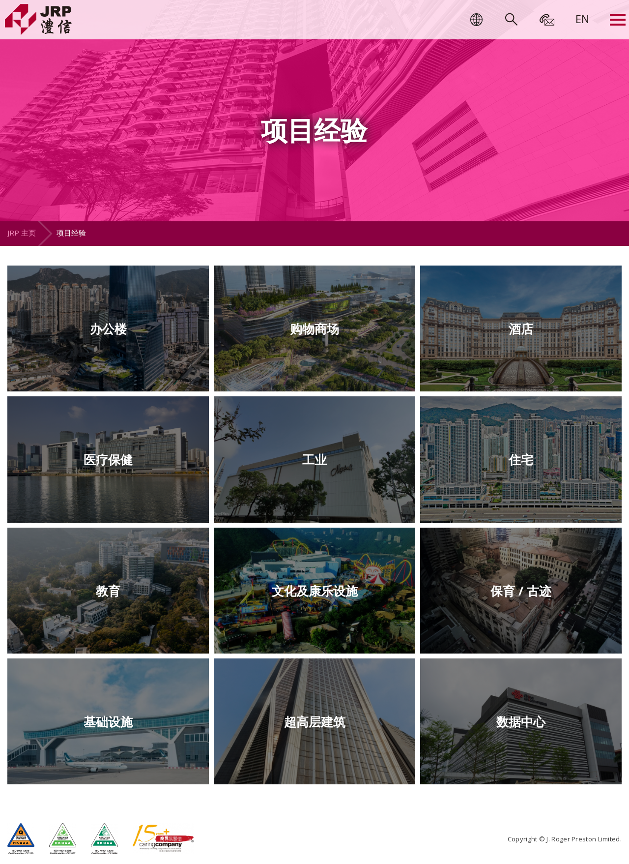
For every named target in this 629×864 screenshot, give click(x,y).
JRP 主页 (21, 233)
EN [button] (582, 19)
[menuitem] (582, 19)
